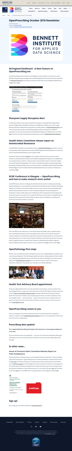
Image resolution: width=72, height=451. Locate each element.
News (63, 3)
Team (48, 3)
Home (31, 8)
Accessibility (9, 422)
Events (68, 3)
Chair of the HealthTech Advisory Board (24, 293)
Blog (55, 8)
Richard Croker (17, 25)
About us (37, 8)
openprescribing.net (37, 405)
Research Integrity (27, 27)
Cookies (37, 422)
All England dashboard (16, 80)
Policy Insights (65, 11)
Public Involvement (56, 3)
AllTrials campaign (18, 364)
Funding (44, 422)
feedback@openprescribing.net (53, 134)
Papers (44, 8)
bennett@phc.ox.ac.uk (18, 302)
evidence (28, 156)
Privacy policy (53, 422)
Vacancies (63, 422)
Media (65, 8)
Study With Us (41, 3)
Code (59, 8)
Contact (29, 422)
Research (34, 3)
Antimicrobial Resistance (45, 148)
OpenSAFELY (32, 11)
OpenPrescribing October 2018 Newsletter (22, 15)
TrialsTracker (54, 11)
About (28, 3)
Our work (13, 361)
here (19, 83)
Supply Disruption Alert (53, 127)
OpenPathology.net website (23, 260)
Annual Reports (20, 422)
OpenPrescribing (43, 11)
